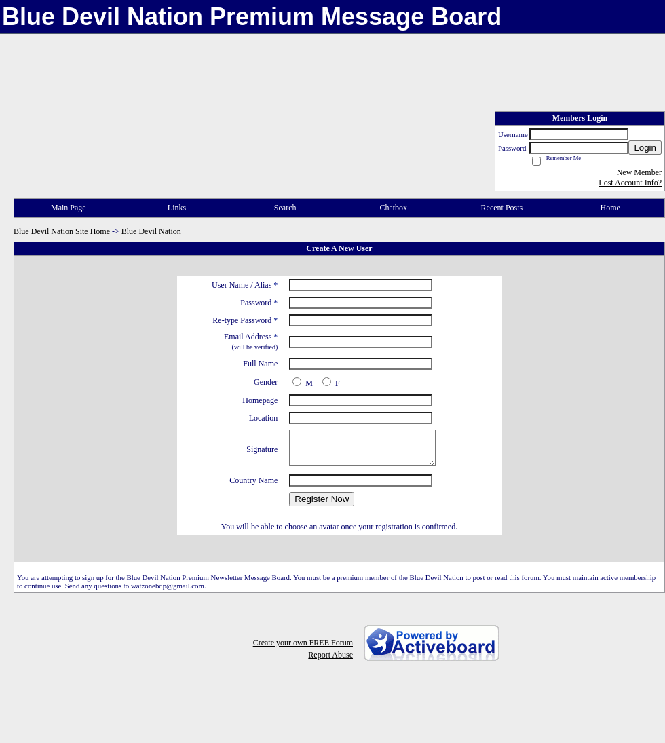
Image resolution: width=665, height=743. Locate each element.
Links (177, 207)
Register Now (321, 499)
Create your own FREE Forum (303, 642)
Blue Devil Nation (151, 231)
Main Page (68, 207)
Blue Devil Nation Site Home (62, 231)
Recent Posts (502, 207)
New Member (639, 172)
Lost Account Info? (630, 182)
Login (645, 147)
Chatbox (393, 207)
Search (285, 207)
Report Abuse (330, 655)
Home (610, 207)
